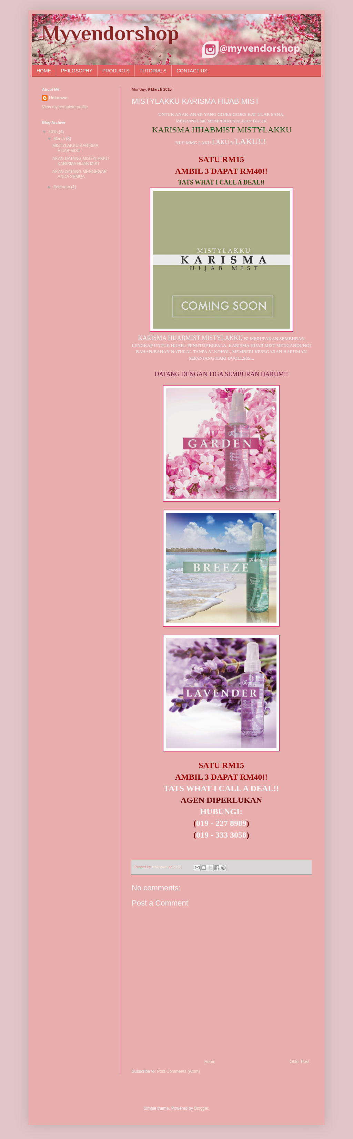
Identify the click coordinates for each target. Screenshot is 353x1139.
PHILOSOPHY (76, 70)
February (62, 186)
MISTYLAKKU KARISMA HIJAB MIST (75, 148)
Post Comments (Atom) (178, 1071)
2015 (54, 131)
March (59, 138)
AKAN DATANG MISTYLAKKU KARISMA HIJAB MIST (80, 161)
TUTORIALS (153, 70)
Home (209, 1061)
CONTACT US (192, 70)
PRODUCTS (116, 70)
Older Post (299, 1061)
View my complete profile (65, 106)
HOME (44, 70)
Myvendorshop (110, 32)
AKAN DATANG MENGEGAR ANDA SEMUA (79, 174)
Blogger (201, 1108)
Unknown (58, 98)
